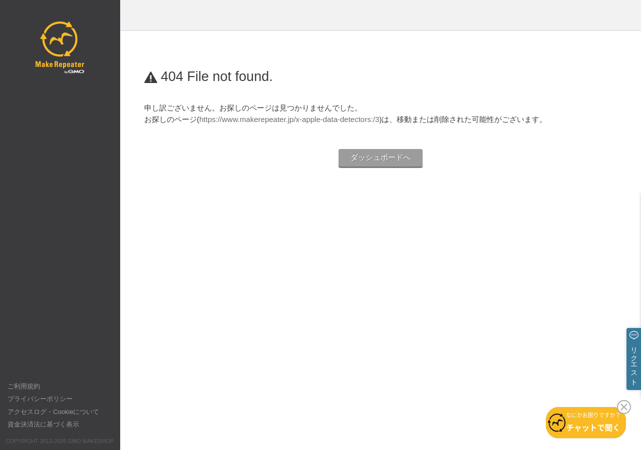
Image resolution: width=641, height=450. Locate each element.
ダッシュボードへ (381, 157)
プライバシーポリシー (40, 398)
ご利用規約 (24, 386)
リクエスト (634, 362)
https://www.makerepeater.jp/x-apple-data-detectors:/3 (289, 119)
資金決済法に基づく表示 (43, 424)
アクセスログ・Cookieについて (53, 412)
